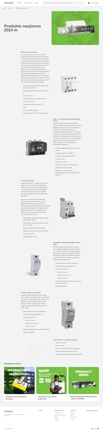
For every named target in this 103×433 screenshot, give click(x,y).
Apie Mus (72, 415)
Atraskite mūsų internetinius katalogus (16, 398)
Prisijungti (95, 3)
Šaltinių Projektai (74, 417)
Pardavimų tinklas (28, 2)
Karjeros (72, 419)
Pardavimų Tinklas (58, 412)
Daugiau (37, 2)
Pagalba (56, 418)
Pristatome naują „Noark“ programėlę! (47, 398)
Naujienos (10, 8)
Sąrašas (19, 2)
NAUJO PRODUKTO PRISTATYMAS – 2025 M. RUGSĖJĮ (83, 398)
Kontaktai (57, 420)
